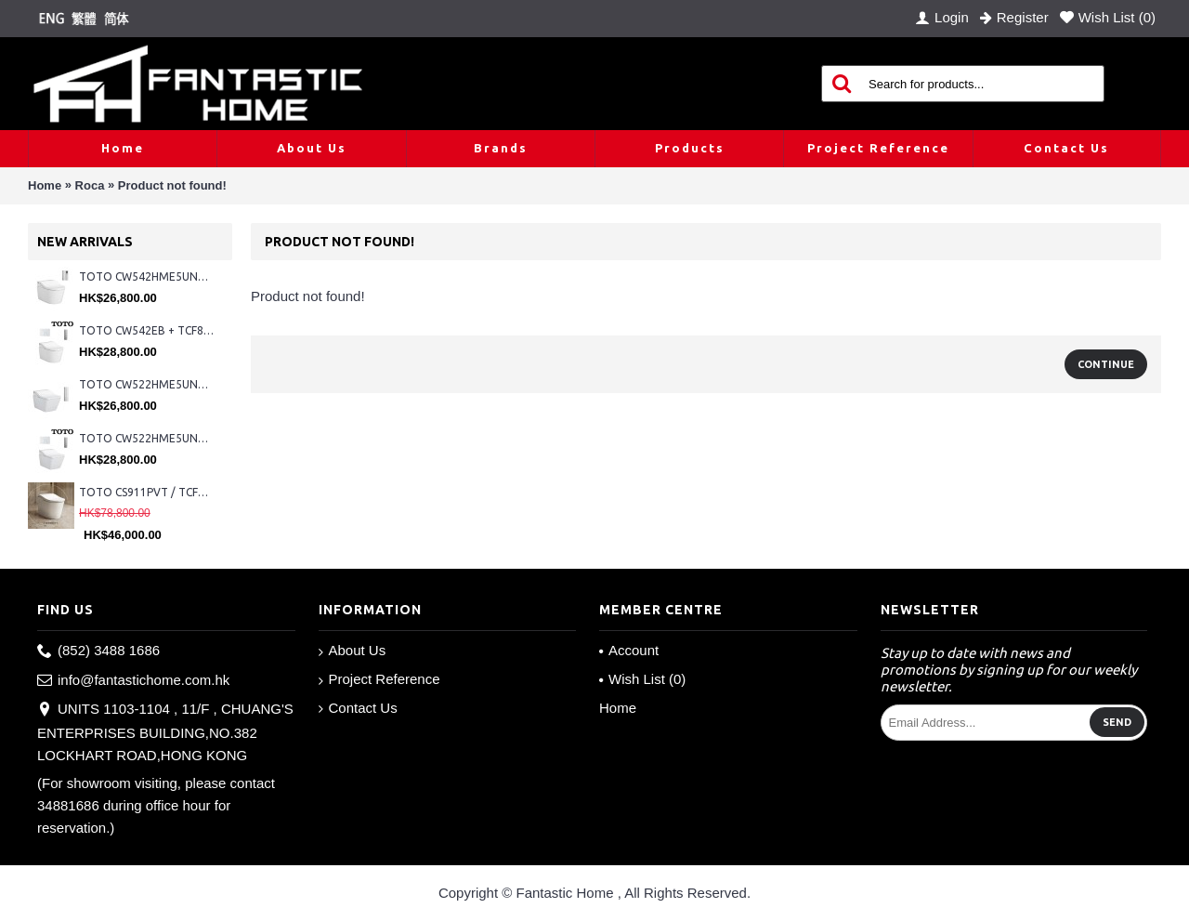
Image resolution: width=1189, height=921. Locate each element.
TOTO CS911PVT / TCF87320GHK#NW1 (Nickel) (146, 492)
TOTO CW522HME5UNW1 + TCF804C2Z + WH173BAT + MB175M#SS (146, 384)
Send (1117, 722)
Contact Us (358, 708)
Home (44, 185)
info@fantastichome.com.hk (133, 681)
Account (629, 650)
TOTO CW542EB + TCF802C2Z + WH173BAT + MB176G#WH (146, 330)
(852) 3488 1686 (98, 651)
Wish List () (642, 679)
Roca (90, 185)
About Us (352, 651)
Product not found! (172, 185)
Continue (1106, 364)
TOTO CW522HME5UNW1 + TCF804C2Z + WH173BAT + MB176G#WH (146, 438)
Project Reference (379, 680)
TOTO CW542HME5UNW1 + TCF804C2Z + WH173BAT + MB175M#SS (146, 276)
